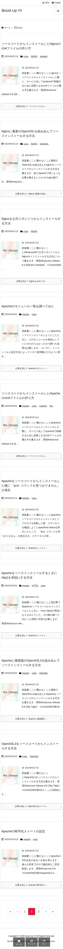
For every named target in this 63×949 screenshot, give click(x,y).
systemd (43, 56)
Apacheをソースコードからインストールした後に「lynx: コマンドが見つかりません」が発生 (31, 485)
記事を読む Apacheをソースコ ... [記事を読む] (31, 548)
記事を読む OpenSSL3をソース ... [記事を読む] (31, 806)
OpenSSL (44, 144)
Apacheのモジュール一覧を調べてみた (28, 306)
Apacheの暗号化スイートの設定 (23, 831)
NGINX (34, 56)
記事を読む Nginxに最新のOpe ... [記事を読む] (31, 194)
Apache (25, 314)
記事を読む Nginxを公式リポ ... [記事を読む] (31, 281)
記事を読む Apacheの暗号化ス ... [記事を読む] (31, 885)
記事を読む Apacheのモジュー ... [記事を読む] (31, 368)
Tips (51, 406)
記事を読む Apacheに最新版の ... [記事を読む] (31, 719)
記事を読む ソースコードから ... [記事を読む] (31, 106)
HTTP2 (35, 585)
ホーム (7, 27)
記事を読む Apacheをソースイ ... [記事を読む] (31, 635)
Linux (26, 56)
